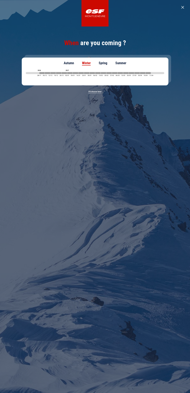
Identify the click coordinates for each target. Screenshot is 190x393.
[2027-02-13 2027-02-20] (103, 73)
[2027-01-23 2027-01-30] (86, 73)
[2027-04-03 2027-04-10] (142, 73)
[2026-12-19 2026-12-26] (58, 73)
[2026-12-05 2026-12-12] (47, 73)
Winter (86, 63)
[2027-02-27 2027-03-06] (114, 73)
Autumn (69, 63)
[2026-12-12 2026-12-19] (53, 73)
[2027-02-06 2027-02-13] (98, 73)
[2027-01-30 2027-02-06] (92, 73)
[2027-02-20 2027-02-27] (109, 73)
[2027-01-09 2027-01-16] (75, 73)
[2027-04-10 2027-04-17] (148, 73)
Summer (120, 63)
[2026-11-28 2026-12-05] (42, 73)
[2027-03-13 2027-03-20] (126, 73)
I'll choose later (95, 91)
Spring (103, 63)
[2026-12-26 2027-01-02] (64, 73)
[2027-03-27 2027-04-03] (137, 73)
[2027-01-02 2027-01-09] (70, 73)
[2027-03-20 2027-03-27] (131, 73)
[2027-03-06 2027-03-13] (120, 73)
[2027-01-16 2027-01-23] (81, 73)
